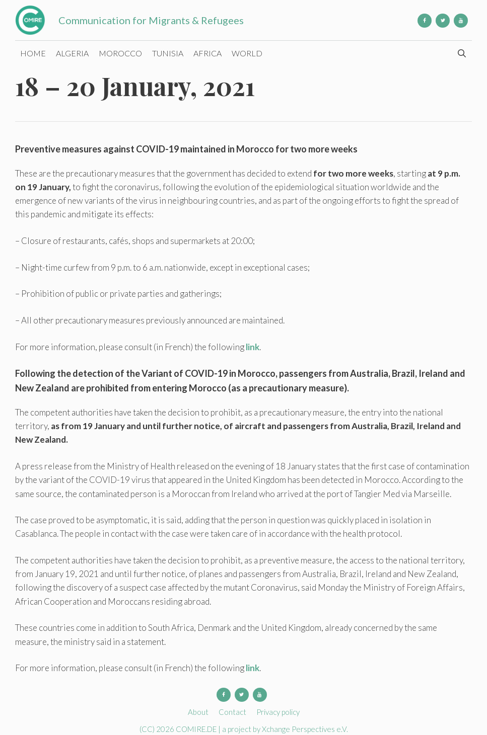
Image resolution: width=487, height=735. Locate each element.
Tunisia (167, 53)
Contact (232, 711)
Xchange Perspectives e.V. (305, 728)
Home (33, 53)
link (252, 347)
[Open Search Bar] (461, 53)
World (247, 53)
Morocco (120, 53)
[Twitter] (443, 21)
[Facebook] (425, 21)
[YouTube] (461, 21)
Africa (207, 53)
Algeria (72, 53)
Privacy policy (278, 711)
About (198, 711)
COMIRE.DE (197, 728)
